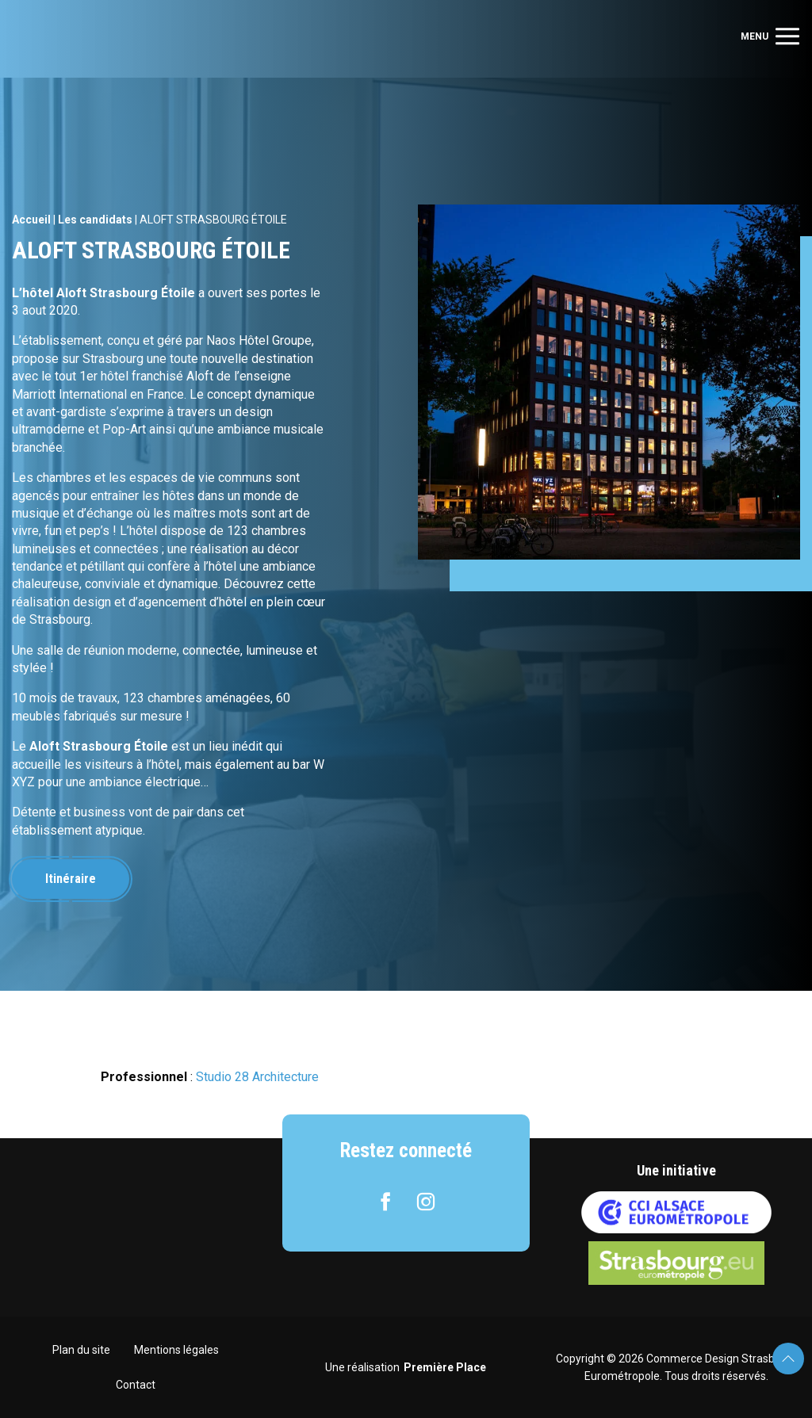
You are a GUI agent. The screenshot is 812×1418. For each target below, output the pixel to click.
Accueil (31, 219)
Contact (135, 1384)
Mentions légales (176, 1349)
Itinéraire (70, 878)
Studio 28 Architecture (257, 1076)
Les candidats (95, 219)
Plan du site (81, 1349)
